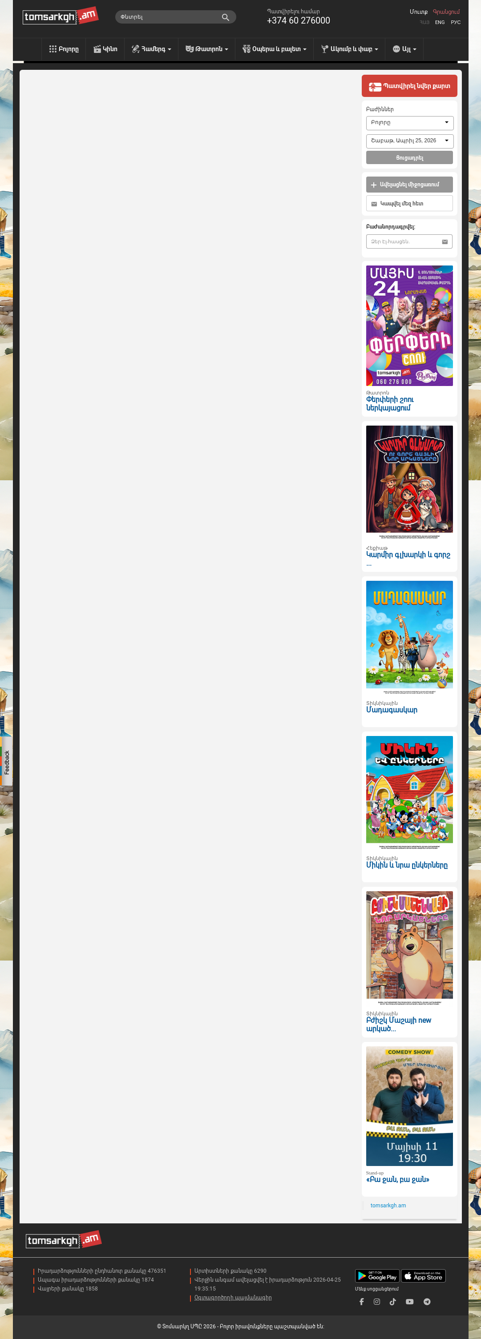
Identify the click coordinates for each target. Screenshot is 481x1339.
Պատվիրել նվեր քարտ (409, 86)
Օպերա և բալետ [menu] (279, 48)
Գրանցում (446, 12)
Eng (440, 22)
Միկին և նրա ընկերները (407, 865)
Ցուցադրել (409, 158)
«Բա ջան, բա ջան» (397, 1179)
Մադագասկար (391, 710)
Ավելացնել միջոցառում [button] (405, 184)
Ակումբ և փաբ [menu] (354, 48)
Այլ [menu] (409, 48)
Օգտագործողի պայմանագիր (233, 1298)
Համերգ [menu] (156, 48)
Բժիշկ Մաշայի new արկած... (398, 1024)
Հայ (424, 22)
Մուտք (419, 12)
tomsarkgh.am (388, 1205)
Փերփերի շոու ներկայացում (389, 403)
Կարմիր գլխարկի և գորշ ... (408, 559)
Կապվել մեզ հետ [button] (397, 204)
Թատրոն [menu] (211, 48)
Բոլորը (69, 48)
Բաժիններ (380, 109)
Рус (456, 22)
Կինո (110, 48)
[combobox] (410, 123)
